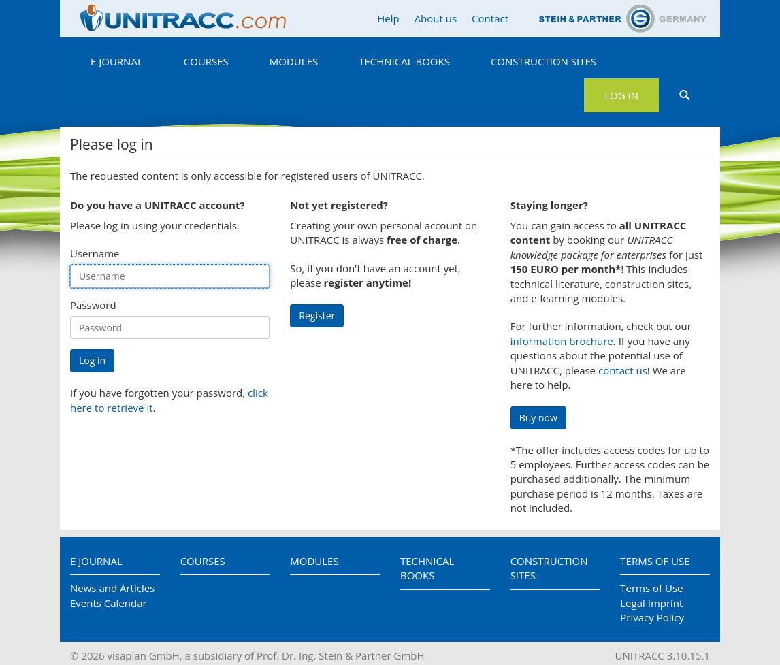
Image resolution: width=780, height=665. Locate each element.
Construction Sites (543, 61)
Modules (294, 61)
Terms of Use (654, 561)
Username (94, 253)
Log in (621, 95)
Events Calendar (108, 603)
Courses (206, 61)
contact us (622, 370)
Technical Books (404, 61)
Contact (490, 18)
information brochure (561, 341)
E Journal (117, 61)
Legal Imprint (651, 603)
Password (93, 305)
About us (436, 18)
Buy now (538, 417)
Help (388, 18)
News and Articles (112, 588)
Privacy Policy (652, 617)
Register (317, 315)
